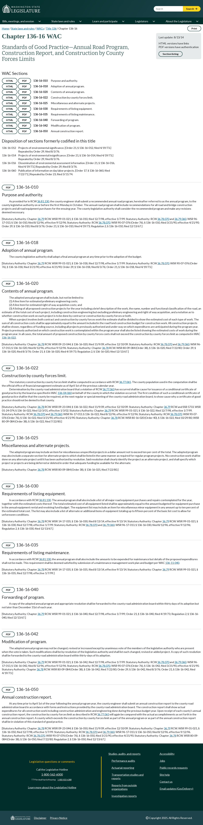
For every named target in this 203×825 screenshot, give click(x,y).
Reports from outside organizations (124, 787)
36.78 (40, 344)
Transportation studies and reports (128, 776)
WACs (40, 28)
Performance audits (123, 760)
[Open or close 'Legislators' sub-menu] (154, 21)
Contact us (166, 781)
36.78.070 (163, 219)
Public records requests (174, 767)
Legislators (141, 21)
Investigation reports (124, 796)
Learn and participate (105, 21)
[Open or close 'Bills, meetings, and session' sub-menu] (39, 21)
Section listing (170, 53)
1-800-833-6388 (64, 780)
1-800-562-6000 (52, 774)
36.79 (40, 219)
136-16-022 (9, 337)
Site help (165, 774)
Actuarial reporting (123, 767)
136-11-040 (172, 562)
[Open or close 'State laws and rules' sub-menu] (80, 21)
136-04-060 (65, 393)
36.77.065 (125, 382)
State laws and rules (63, 21)
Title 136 (51, 28)
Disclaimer (40, 818)
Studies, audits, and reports (124, 753)
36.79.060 (180, 219)
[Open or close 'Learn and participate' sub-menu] (123, 21)
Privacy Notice (58, 818)
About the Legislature (179, 21)
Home (5, 28)
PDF (24, 80)
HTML (9, 80)
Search (191, 8)
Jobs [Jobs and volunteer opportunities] (162, 760)
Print (194, 28)
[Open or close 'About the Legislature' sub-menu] (197, 21)
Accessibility (167, 753)
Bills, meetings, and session (18, 21)
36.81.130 (43, 201)
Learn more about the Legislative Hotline (52, 787)
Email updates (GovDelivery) (176, 788)
